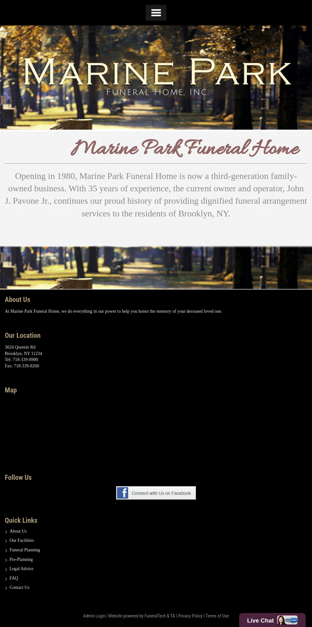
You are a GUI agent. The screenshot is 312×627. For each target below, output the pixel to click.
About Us (18, 531)
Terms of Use (217, 615)
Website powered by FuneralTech (137, 615)
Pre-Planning (21, 559)
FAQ (14, 578)
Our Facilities (22, 540)
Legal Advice (21, 568)
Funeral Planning (25, 550)
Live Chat (272, 620)
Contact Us (20, 587)
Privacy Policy (190, 615)
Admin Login (94, 615)
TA (172, 615)
